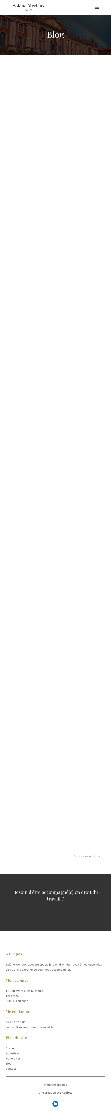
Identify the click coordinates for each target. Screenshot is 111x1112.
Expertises (13, 1053)
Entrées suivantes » (86, 856)
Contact (11, 1068)
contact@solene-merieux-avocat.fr (29, 1027)
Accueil (10, 1048)
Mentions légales (55, 1084)
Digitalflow (64, 1092)
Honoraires (13, 1058)
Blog (8, 1063)
